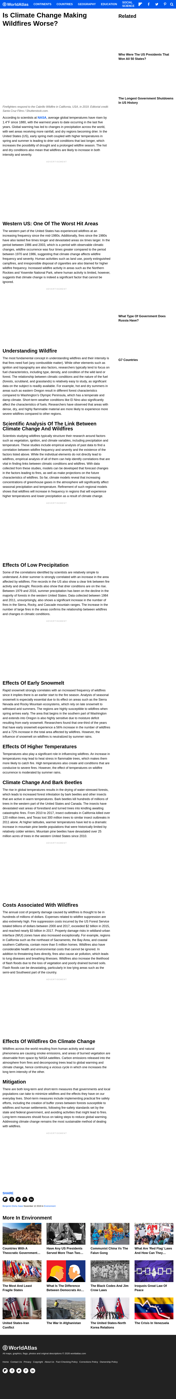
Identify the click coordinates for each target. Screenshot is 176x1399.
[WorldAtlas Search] (171, 4)
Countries (65, 4)
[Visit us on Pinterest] (25, 1370)
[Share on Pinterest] (24, 1199)
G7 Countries (128, 360)
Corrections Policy (88, 1362)
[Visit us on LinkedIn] (32, 1370)
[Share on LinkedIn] (31, 1199)
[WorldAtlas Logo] (17, 4)
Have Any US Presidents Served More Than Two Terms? (64, 1253)
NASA (42, 117)
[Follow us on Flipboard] (5, 1370)
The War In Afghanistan (64, 1323)
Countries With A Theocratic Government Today (20, 1253)
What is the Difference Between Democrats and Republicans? (65, 1290)
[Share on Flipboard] (5, 1199)
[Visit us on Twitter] (18, 1370)
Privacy (27, 1362)
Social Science (128, 4)
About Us (49, 1362)
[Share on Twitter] (18, 1199)
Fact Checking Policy (67, 1362)
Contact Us (16, 1362)
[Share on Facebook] (11, 1199)
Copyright (38, 1362)
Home (6, 1362)
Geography (87, 4)
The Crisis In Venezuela (152, 1323)
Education (109, 4)
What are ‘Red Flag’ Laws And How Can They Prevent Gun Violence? (153, 1253)
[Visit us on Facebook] (12, 1370)
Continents (42, 4)
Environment (50, 1206)
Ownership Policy (109, 1362)
